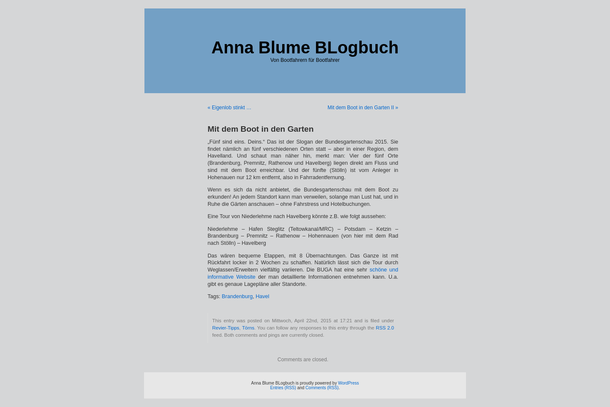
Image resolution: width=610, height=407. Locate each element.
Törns (248, 327)
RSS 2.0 (385, 327)
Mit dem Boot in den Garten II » (362, 108)
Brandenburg (237, 296)
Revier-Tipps (225, 327)
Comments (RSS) (321, 387)
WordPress (348, 383)
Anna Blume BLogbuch (305, 47)
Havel (262, 296)
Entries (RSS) (283, 387)
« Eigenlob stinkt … (229, 108)
